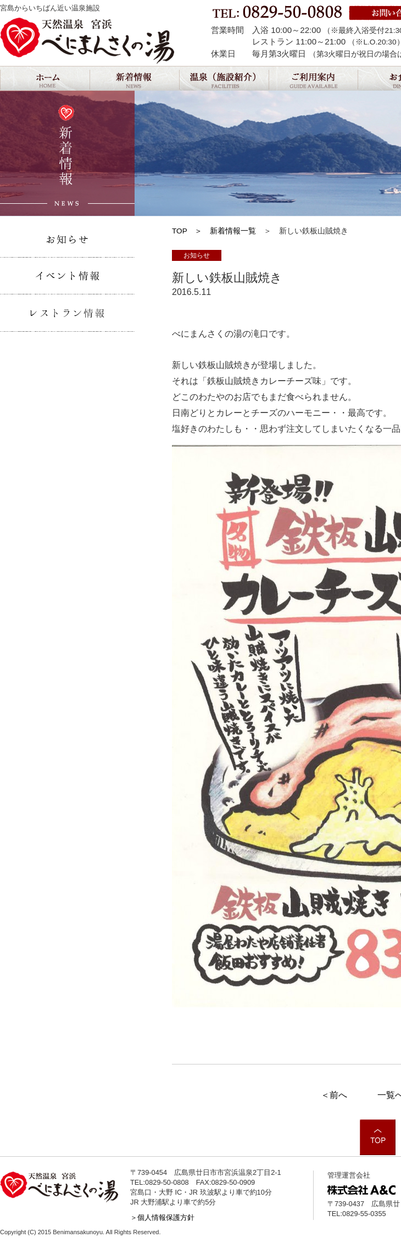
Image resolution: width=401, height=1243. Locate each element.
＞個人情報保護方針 (162, 1217)
